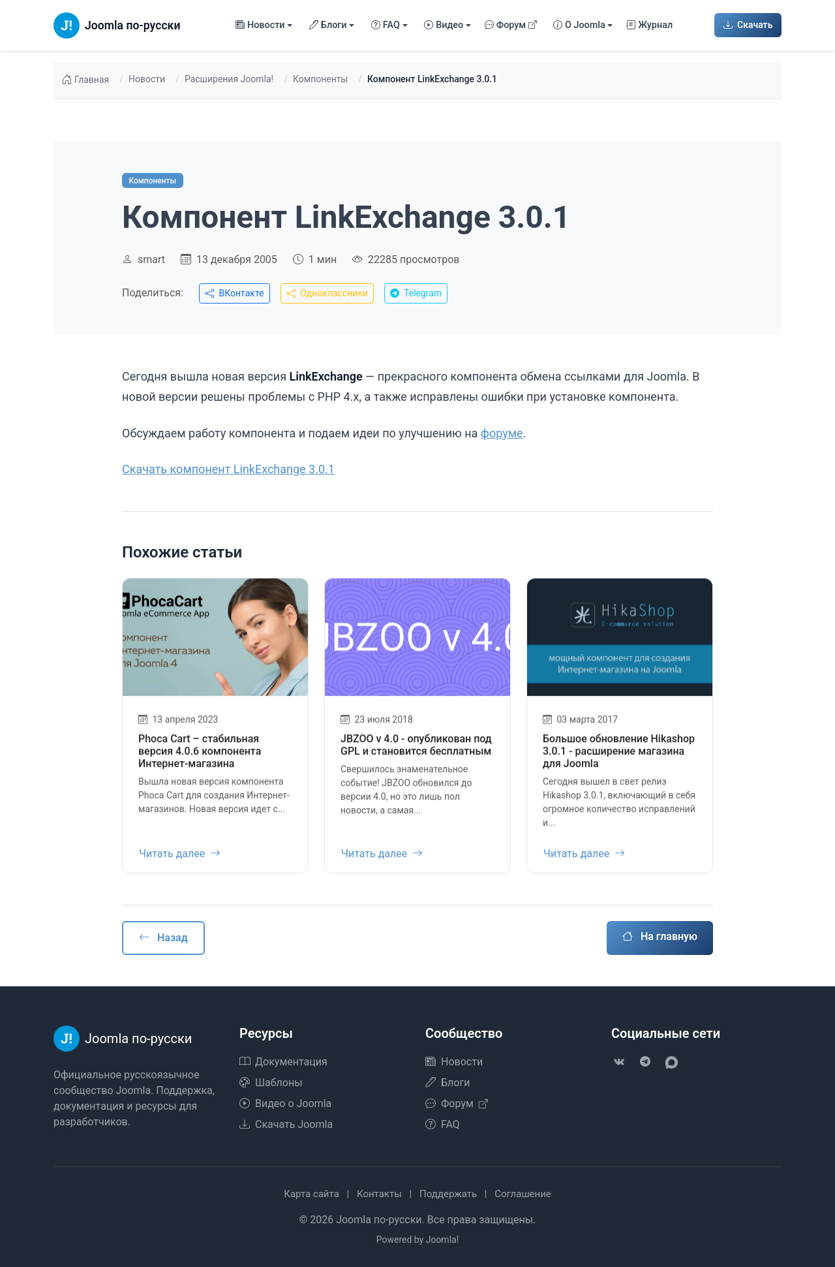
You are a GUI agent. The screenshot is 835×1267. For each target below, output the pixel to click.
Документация (283, 1062)
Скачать (748, 25)
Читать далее (179, 860)
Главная (85, 80)
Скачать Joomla (286, 1124)
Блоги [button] (328, 25)
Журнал (649, 25)
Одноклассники (327, 293)
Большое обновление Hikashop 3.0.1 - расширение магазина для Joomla (619, 758)
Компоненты (320, 79)
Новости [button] (260, 25)
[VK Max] (671, 1062)
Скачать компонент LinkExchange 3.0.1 (228, 469)
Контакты (379, 1194)
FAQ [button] (385, 25)
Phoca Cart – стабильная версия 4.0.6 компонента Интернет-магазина (199, 758)
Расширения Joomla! (229, 79)
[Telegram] (645, 1062)
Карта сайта (311, 1194)
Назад (163, 937)
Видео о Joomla (285, 1103)
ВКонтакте (234, 293)
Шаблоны (271, 1082)
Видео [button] (443, 25)
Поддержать (448, 1194)
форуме (502, 433)
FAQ (442, 1124)
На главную (659, 936)
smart (151, 259)
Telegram (416, 293)
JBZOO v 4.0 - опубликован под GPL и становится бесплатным (416, 752)
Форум (511, 25)
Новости (147, 79)
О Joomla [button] (579, 25)
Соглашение (522, 1194)
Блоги (447, 1082)
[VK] (619, 1062)
